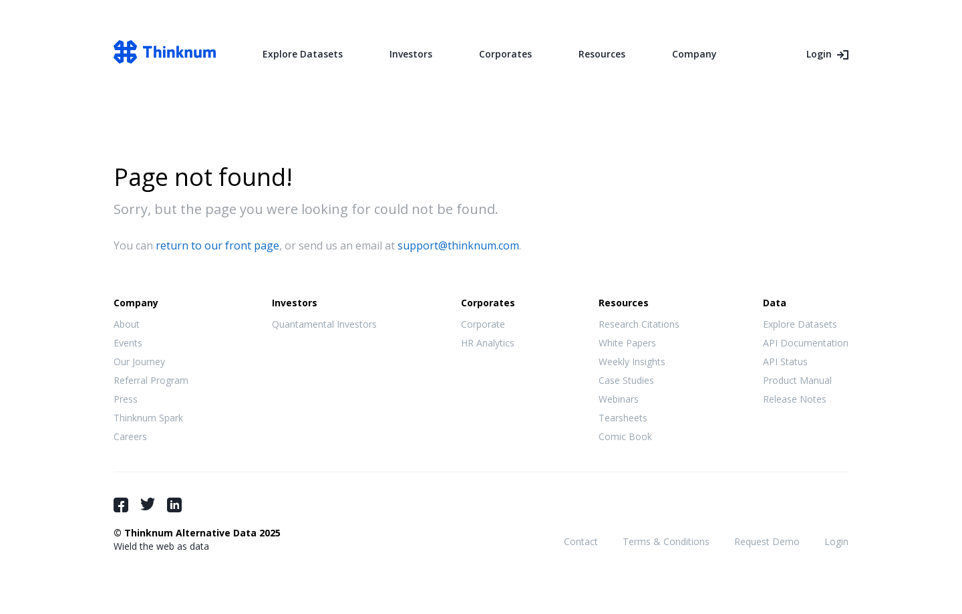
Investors (410, 53)
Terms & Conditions (666, 541)
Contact (581, 541)
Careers (130, 436)
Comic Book (625, 436)
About (127, 324)
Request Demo (767, 541)
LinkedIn (174, 505)
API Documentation (805, 342)
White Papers (627, 342)
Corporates (505, 53)
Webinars (619, 399)
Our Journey (139, 361)
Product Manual (797, 380)
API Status (785, 361)
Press (126, 399)
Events (128, 342)
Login (819, 53)
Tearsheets (623, 417)
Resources (602, 53)
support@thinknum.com (458, 245)
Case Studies (626, 380)
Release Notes (794, 399)
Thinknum (165, 52)
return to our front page (217, 245)
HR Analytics (487, 342)
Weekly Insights (632, 361)
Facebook (121, 505)
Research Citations (639, 324)
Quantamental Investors (324, 324)
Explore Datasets (303, 53)
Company (694, 53)
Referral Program (151, 380)
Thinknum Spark (148, 417)
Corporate (483, 324)
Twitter (147, 504)
